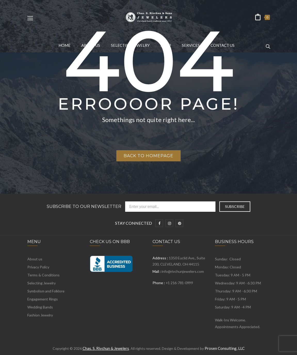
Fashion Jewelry (40, 315)
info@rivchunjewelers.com (183, 271)
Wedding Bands (40, 307)
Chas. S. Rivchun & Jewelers (106, 348)
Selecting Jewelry (41, 283)
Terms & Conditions (43, 275)
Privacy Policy (38, 267)
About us (34, 259)
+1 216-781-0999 (179, 283)
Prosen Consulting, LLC (225, 348)
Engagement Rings (42, 299)
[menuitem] (64, 45)
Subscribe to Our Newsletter (84, 207)
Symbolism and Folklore (46, 291)
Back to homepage (148, 155)
